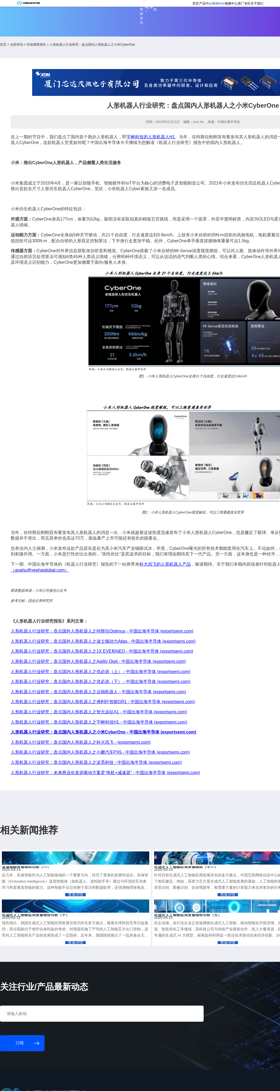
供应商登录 (223, 5)
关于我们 (236, 19)
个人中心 (189, 5)
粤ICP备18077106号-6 (154, 1084)
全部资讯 (51, 48)
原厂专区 (218, 19)
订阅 (83, 6)
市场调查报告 (71, 48)
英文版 (238, 5)
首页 (150, 19)
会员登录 (205, 5)
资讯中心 (182, 19)
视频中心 (200, 19)
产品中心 (164, 19)
